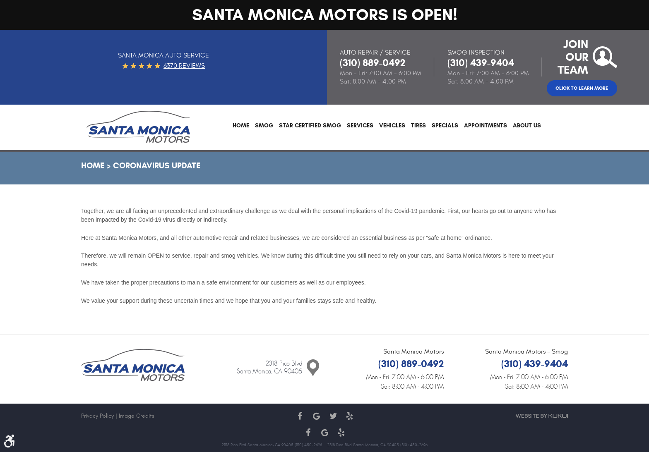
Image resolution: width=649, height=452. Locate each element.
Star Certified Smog (310, 125)
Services (360, 125)
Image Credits (136, 415)
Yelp (349, 416)
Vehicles (392, 125)
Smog (264, 125)
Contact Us (313, 368)
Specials (445, 125)
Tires (418, 125)
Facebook (299, 416)
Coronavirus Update (156, 165)
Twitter (332, 416)
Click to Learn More (581, 88)
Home (241, 125)
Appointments (485, 125)
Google (316, 416)
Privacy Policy (97, 415)
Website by (542, 416)
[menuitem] (241, 127)
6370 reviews (184, 65)
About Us (527, 125)
